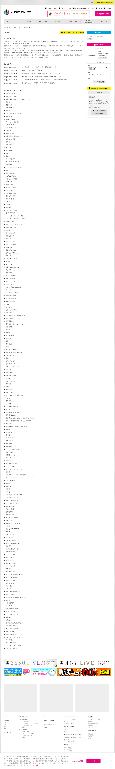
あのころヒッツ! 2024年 (29, 70)
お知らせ (66, 721)
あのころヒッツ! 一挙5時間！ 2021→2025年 (35, 83)
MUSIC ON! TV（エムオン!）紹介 (72, 737)
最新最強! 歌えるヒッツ (29, 73)
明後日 (5, 728)
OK (93, 761)
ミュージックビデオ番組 (25, 735)
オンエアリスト (11, 21)
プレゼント (67, 729)
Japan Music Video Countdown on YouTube (35, 76)
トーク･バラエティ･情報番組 (26, 733)
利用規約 (90, 737)
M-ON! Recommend (49, 724)
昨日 (5, 723)
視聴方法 (66, 739)
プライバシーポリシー (93, 727)
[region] (57, 761)
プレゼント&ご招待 (65, 8)
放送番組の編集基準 (93, 723)
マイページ (90, 733)
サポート (99, 8)
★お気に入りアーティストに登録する (72, 32)
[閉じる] (111, 760)
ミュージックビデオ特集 (25, 725)
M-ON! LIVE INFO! (69, 723)
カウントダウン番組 (24, 731)
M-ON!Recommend (88, 21)
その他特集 (22, 727)
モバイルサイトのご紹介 (94, 719)
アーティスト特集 (23, 721)
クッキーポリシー (36, 765)
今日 (5, 725)
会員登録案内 (91, 735)
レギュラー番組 (23, 729)
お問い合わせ (67, 747)
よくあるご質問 (68, 749)
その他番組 (22, 737)
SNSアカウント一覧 (69, 741)
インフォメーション (51, 8)
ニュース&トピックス (69, 719)
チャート (57, 21)
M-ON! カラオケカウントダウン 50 (32, 67)
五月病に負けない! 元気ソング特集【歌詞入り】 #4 (97, 67)
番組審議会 (90, 725)
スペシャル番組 (23, 719)
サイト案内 (108, 8)
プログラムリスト (42, 21)
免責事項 (90, 721)
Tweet (92, 2)
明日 (5, 726)
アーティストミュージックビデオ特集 (28, 723)
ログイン (99, 92)
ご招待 (66, 731)
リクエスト (104, 21)
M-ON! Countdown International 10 (103, 53)
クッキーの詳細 (68, 751)
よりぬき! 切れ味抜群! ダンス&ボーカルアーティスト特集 (39, 79)
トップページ (7, 27)
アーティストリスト (72, 21)
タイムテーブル (26, 21)
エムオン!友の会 (92, 730)
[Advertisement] (20, 698)
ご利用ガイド (91, 738)
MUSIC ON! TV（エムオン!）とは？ (84, 8)
